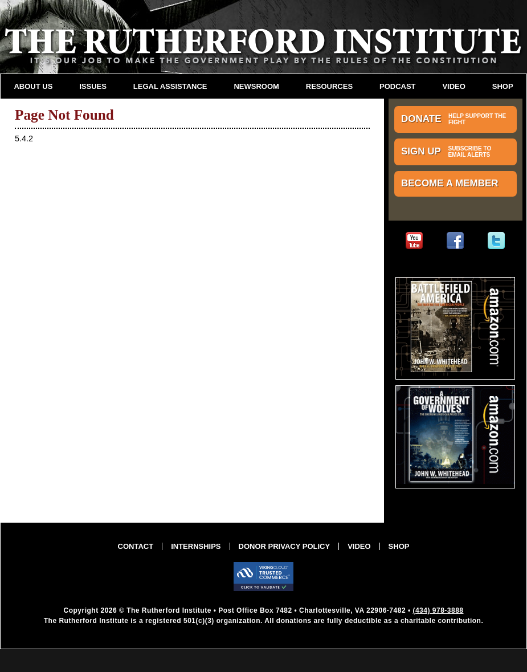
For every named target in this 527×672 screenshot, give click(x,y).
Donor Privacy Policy (284, 546)
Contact (136, 546)
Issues (93, 86)
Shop (502, 86)
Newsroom (256, 86)
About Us (33, 86)
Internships (195, 546)
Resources (329, 86)
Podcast (397, 86)
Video (453, 86)
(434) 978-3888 (437, 610)
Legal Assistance (170, 86)
